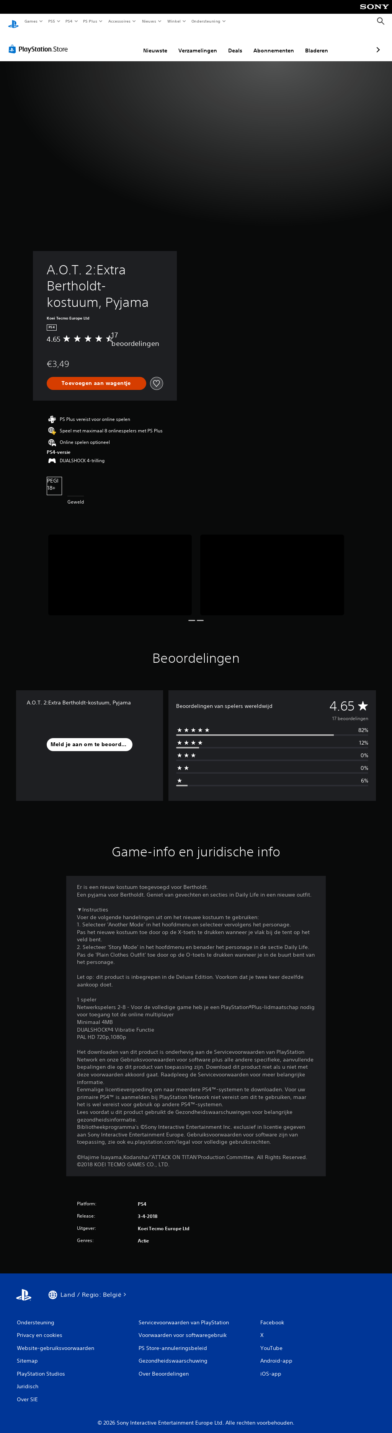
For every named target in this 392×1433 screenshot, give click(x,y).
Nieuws (149, 21)
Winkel (173, 21)
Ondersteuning (206, 21)
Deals (195, 43)
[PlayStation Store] (40, 42)
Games (30, 21)
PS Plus (90, 21)
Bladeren (276, 43)
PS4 (69, 21)
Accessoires (119, 21)
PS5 (51, 21)
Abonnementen (233, 43)
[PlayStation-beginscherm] (13, 21)
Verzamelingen (157, 43)
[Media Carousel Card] (120, 567)
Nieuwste (115, 43)
